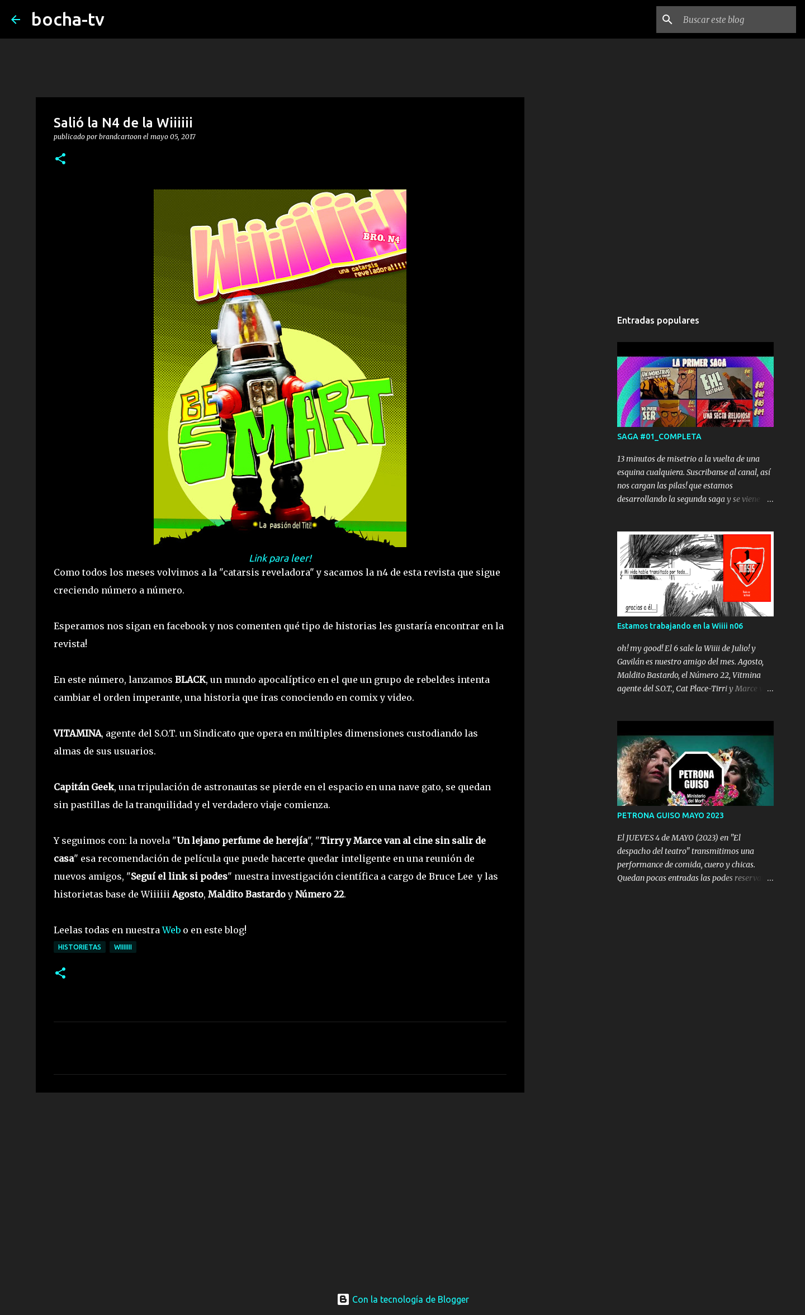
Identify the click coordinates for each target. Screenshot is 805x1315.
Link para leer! (280, 558)
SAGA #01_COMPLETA (659, 436)
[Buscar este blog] (737, 19)
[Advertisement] (280, 1187)
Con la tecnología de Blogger (403, 1299)
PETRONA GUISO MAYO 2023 (670, 815)
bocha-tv (68, 19)
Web (171, 930)
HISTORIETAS (79, 947)
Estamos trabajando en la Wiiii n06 (680, 625)
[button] (60, 159)
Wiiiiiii (123, 947)
